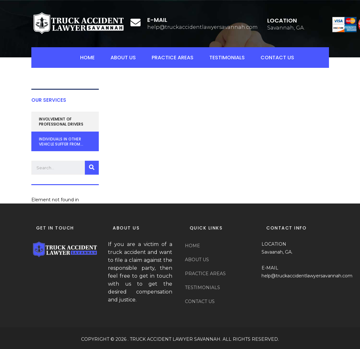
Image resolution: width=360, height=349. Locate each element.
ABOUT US (123, 57)
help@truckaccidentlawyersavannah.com (202, 27)
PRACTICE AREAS (172, 57)
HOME (87, 57)
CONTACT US (277, 57)
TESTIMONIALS (227, 57)
